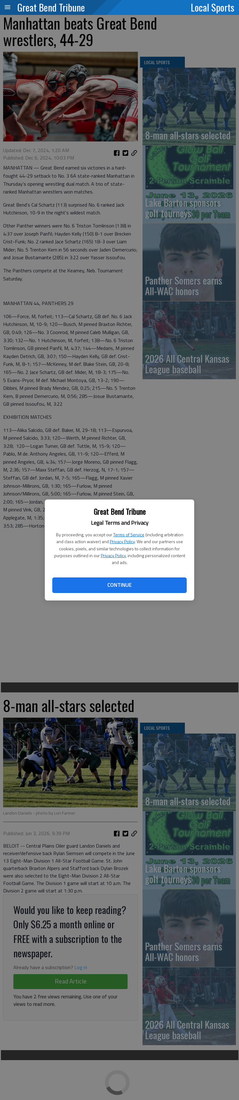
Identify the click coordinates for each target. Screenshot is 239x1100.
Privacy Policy (122, 541)
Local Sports (212, 7)
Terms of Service (128, 534)
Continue (119, 585)
